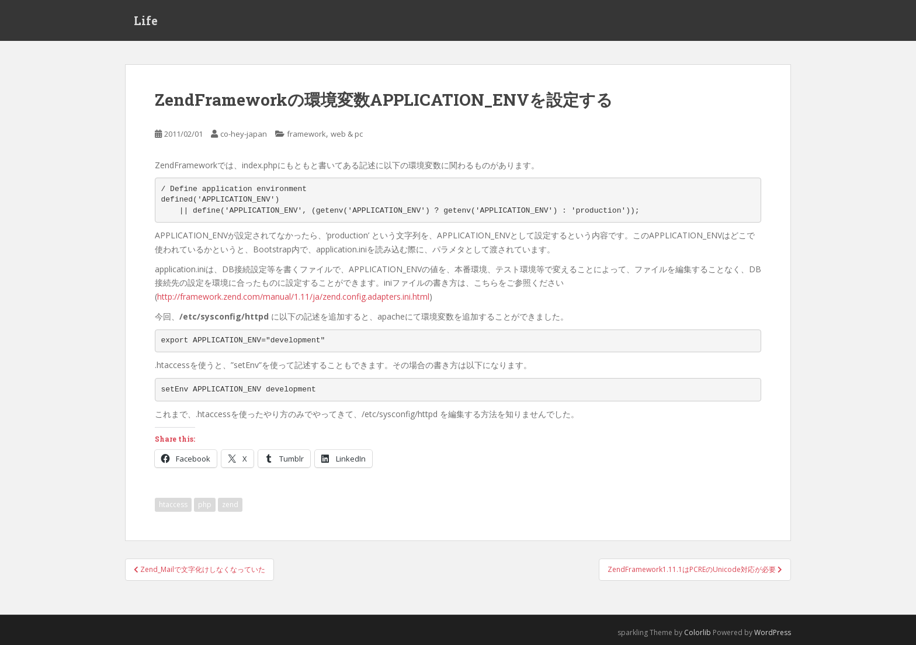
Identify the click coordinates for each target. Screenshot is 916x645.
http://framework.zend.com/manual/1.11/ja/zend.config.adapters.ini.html (293, 296)
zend (230, 504)
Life (146, 20)
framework (306, 134)
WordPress (772, 632)
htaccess (173, 504)
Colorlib (697, 632)
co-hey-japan (243, 134)
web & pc (347, 134)
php (204, 504)
